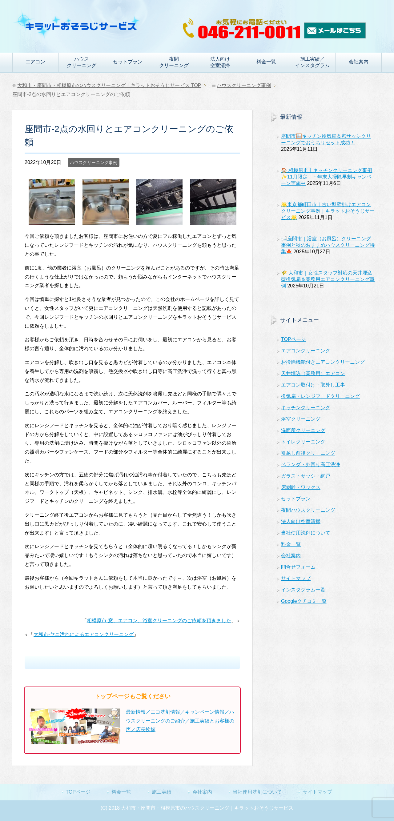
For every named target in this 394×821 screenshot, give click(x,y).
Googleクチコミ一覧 (304, 601)
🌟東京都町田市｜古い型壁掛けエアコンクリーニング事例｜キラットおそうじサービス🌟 (328, 211)
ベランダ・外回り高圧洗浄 (310, 464)
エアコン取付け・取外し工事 (313, 384)
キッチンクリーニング (305, 407)
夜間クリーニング (174, 62)
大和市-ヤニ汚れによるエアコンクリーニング (84, 634)
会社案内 (358, 61)
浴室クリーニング (300, 419)
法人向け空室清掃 (220, 62)
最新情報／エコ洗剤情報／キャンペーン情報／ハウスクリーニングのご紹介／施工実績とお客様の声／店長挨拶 (180, 720)
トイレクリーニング (303, 441)
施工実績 (161, 792)
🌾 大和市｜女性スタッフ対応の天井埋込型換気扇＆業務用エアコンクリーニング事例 (328, 279)
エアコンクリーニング (305, 350)
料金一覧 (266, 61)
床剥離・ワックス (300, 487)
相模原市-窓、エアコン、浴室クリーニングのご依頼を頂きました (159, 620)
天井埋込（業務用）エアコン (313, 373)
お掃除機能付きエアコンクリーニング (323, 362)
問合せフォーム (298, 567)
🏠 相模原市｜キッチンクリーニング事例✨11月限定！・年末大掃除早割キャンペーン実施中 (326, 177)
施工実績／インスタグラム (312, 62)
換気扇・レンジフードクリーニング (320, 396)
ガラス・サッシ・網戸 (305, 476)
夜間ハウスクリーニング (308, 510)
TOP (109, 85)
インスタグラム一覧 (303, 589)
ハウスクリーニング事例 (93, 162)
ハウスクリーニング (81, 62)
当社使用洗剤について (305, 532)
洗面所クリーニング (303, 430)
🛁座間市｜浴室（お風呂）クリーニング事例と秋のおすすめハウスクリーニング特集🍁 (328, 245)
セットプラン (128, 61)
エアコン (35, 61)
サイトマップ (296, 578)
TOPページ (293, 339)
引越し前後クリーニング (308, 453)
